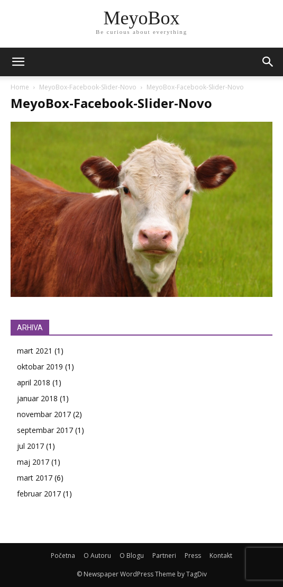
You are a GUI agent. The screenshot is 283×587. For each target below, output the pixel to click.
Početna (63, 555)
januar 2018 (37, 398)
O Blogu (132, 555)
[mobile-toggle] (18, 62)
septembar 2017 (45, 430)
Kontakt (220, 555)
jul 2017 (30, 446)
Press (193, 555)
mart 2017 (34, 478)
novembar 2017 (44, 414)
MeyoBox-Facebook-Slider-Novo (87, 87)
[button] (268, 62)
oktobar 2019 (40, 367)
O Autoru (97, 555)
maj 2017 (33, 462)
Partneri (164, 555)
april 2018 (33, 382)
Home (20, 87)
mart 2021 (34, 351)
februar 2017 (39, 494)
